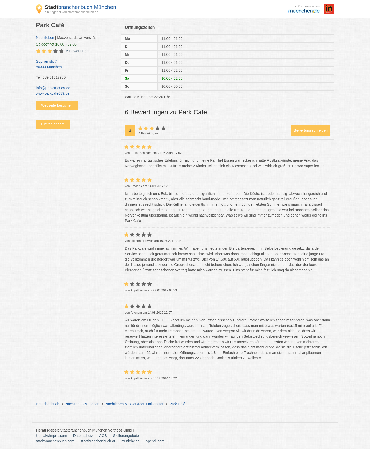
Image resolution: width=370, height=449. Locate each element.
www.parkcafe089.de (52, 93)
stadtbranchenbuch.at (97, 441)
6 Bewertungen (78, 51)
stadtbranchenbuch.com (55, 441)
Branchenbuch (47, 404)
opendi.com (155, 441)
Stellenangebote (126, 436)
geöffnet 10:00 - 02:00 (56, 44)
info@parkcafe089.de (53, 88)
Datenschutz (83, 436)
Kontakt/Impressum (51, 436)
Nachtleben (45, 37)
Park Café (177, 404)
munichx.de (130, 441)
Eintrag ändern (53, 124)
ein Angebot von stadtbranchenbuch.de (71, 12)
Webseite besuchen (57, 105)
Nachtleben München (82, 404)
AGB (103, 436)
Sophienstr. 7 (72, 64)
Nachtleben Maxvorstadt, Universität (134, 404)
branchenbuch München (80, 7)
